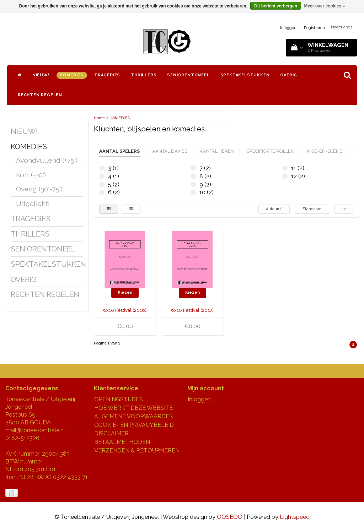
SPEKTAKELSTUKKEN (245, 75)
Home (99, 118)
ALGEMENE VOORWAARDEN (133, 416)
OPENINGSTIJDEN (119, 399)
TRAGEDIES (107, 75)
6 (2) (102, 192)
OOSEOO (229, 517)
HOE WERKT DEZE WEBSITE (133, 408)
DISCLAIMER (111, 433)
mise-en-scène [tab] (324, 151)
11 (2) (285, 168)
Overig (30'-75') (39, 189)
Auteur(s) (274, 209)
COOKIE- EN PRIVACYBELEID (134, 425)
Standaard (312, 209)
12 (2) (285, 176)
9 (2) (193, 184)
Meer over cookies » (324, 6)
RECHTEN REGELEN (40, 95)
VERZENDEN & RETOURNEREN (137, 450)
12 (344, 209)
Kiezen (125, 292)
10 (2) (193, 192)
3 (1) (102, 168)
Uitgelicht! (33, 203)
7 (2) (193, 168)
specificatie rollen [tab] (270, 151)
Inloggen (288, 28)
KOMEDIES (72, 75)
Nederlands (341, 27)
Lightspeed (295, 517)
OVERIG (288, 75)
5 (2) (102, 184)
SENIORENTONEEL (188, 75)
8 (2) (193, 176)
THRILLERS (143, 75)
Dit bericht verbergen (275, 6)
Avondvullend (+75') (46, 160)
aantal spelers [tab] (119, 151)
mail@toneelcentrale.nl (35, 430)
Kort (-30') (31, 175)
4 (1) (102, 176)
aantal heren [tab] (217, 151)
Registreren (314, 28)
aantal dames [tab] (169, 151)
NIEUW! (40, 75)
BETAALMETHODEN (122, 442)
